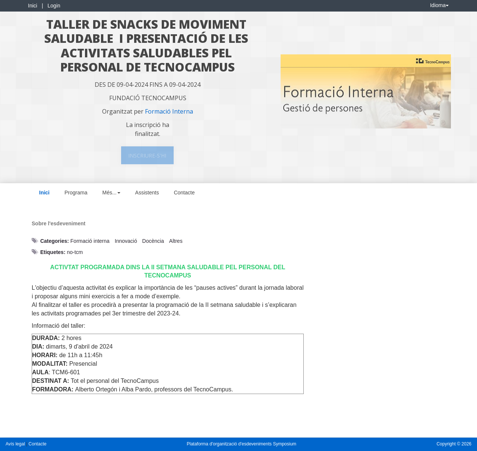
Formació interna (90, 241)
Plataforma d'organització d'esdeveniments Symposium (241, 444)
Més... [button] (111, 193)
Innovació (126, 241)
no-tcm (75, 252)
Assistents (147, 193)
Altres (176, 241)
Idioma (439, 5)
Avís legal (16, 444)
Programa (75, 193)
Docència (153, 241)
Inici (32, 6)
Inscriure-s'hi (147, 155)
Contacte (184, 193)
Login (54, 6)
